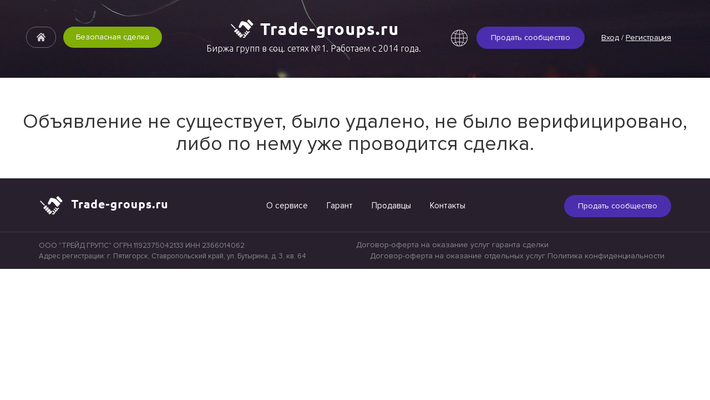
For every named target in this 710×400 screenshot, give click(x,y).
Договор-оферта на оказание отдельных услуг (457, 256)
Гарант (340, 206)
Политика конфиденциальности (606, 256)
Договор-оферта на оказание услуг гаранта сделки (452, 244)
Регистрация (648, 37)
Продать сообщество (530, 37)
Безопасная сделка (112, 37)
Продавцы (391, 206)
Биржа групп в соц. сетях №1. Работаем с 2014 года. (313, 48)
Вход (610, 37)
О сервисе (287, 206)
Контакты (447, 206)
